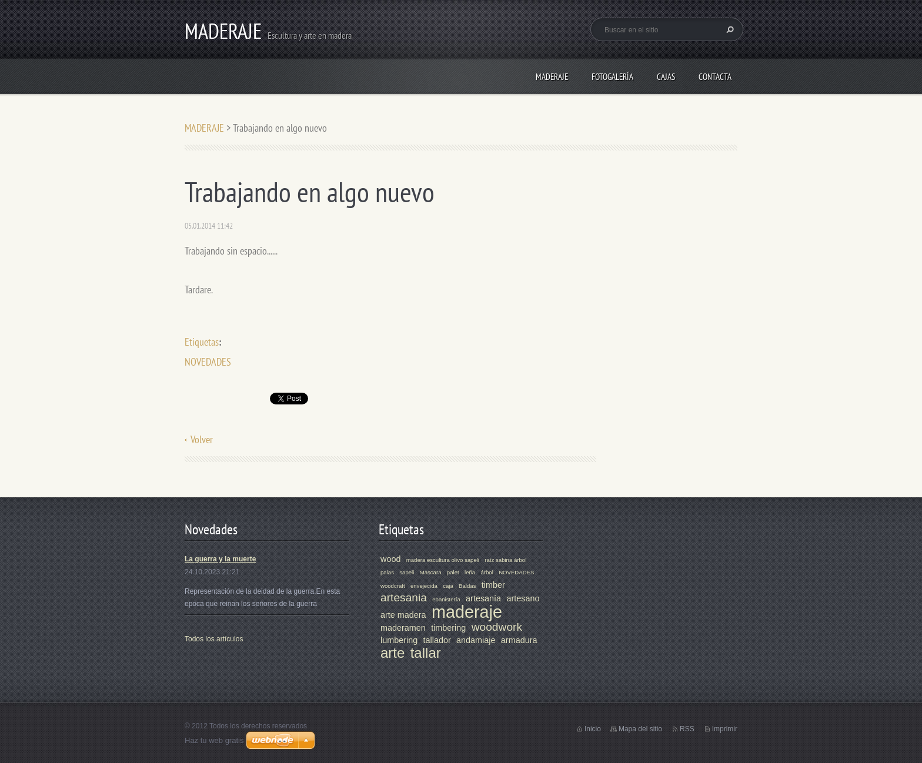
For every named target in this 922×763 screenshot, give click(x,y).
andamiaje (475, 640)
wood (390, 559)
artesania (403, 597)
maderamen (403, 628)
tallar (425, 653)
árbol (486, 572)
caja (448, 586)
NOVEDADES (208, 362)
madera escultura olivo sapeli (442, 560)
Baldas (467, 586)
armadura (519, 640)
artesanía (483, 598)
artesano (522, 598)
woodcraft (392, 586)
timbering (448, 628)
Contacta (715, 76)
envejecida (423, 586)
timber (493, 585)
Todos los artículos (214, 639)
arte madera (403, 615)
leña (470, 572)
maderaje (467, 612)
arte (392, 653)
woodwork (497, 627)
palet (453, 572)
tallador (437, 640)
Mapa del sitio (640, 729)
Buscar (728, 29)
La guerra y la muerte (220, 559)
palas (387, 572)
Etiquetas (202, 342)
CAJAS (666, 76)
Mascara (431, 572)
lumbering (398, 640)
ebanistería (446, 599)
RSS (687, 729)
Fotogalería (612, 76)
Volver (202, 439)
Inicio (592, 729)
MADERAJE (552, 76)
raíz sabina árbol (505, 560)
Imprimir (724, 729)
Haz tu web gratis (214, 740)
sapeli (406, 572)
